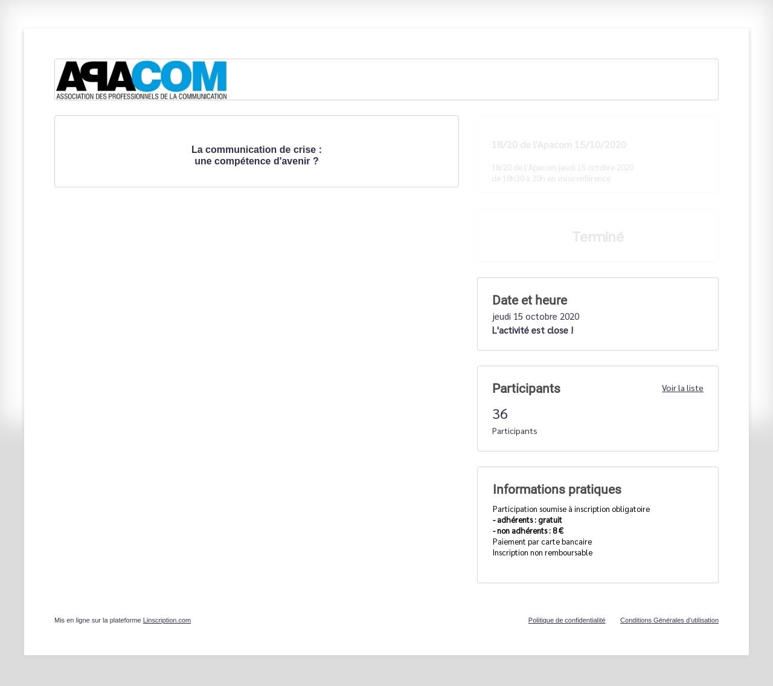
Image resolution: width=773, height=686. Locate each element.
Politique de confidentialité (567, 620)
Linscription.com (167, 620)
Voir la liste (683, 387)
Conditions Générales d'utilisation (669, 620)
